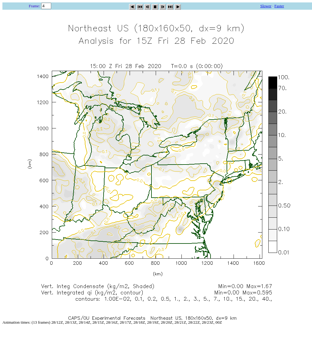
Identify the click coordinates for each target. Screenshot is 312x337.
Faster (279, 6)
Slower (265, 6)
